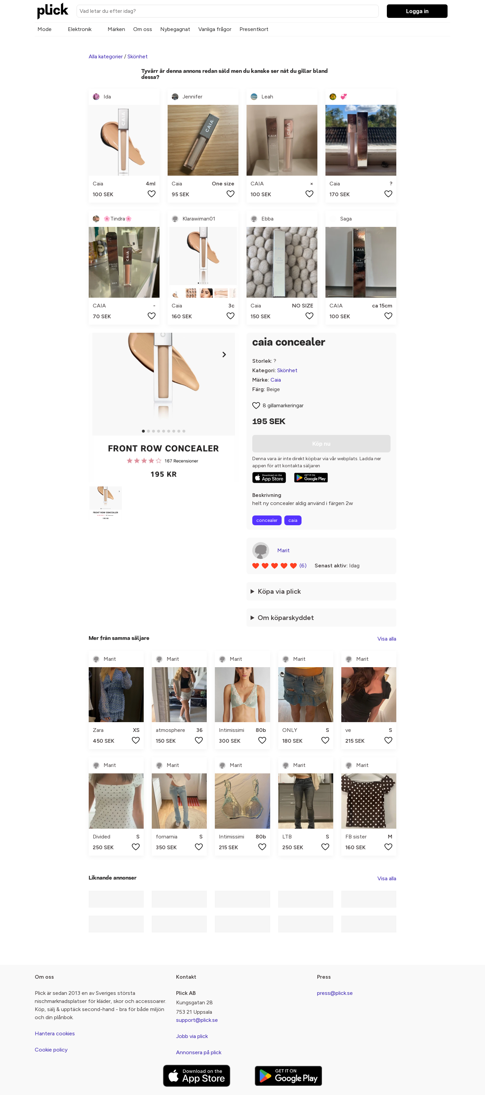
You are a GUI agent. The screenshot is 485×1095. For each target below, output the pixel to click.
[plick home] (52, 11)
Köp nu (321, 443)
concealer (267, 520)
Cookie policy (51, 1049)
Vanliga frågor (214, 29)
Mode (44, 29)
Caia (275, 380)
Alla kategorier (106, 56)
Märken (116, 29)
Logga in (417, 11)
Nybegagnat (175, 29)
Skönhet (137, 56)
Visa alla (386, 638)
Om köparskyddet (286, 618)
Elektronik (79, 29)
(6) (303, 565)
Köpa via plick (279, 591)
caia (292, 520)
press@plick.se (335, 993)
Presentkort (253, 29)
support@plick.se (197, 1020)
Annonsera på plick (198, 1052)
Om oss (142, 29)
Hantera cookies (55, 1033)
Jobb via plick (192, 1036)
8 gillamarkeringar (283, 405)
